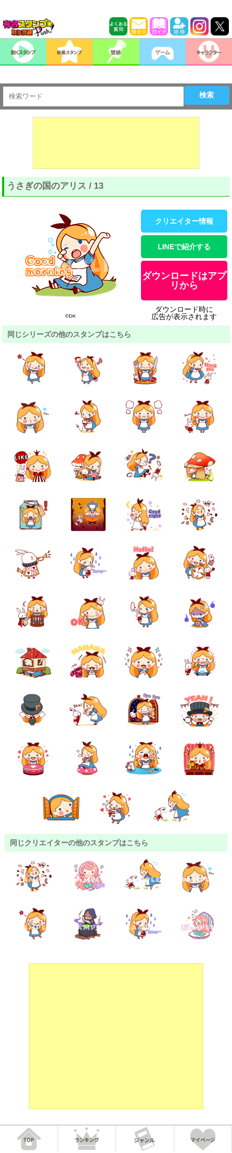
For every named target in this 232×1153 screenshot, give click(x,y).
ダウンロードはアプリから (184, 280)
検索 (206, 95)
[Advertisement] (116, 143)
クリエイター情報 (184, 221)
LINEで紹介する (184, 246)
